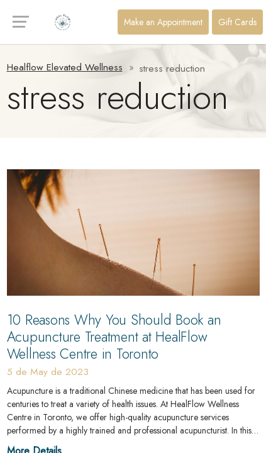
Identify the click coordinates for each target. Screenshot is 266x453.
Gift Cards (237, 22)
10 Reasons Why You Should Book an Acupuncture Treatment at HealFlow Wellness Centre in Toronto (114, 337)
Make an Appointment (163, 22)
